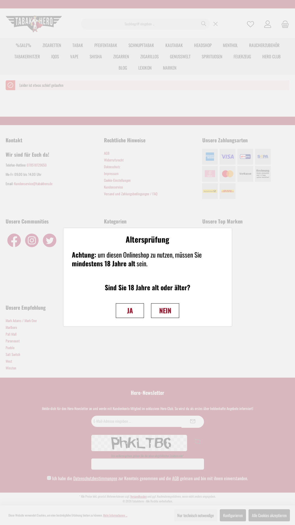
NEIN (165, 310)
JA (130, 310)
